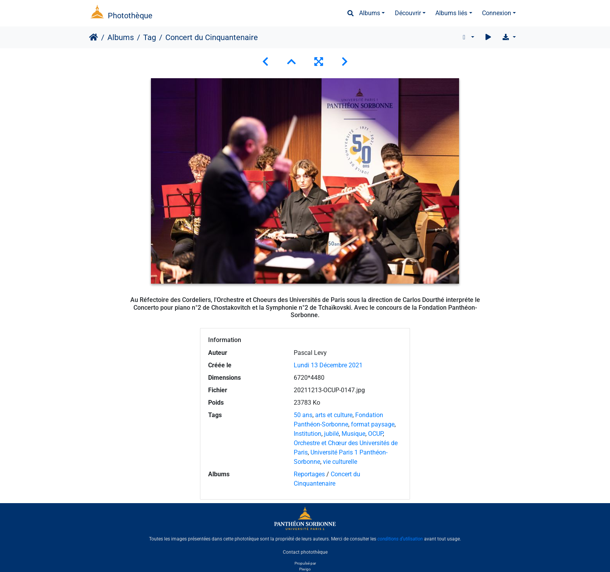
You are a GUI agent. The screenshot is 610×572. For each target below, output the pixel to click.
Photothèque (130, 15)
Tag (149, 37)
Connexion (496, 13)
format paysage (372, 424)
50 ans (303, 415)
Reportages (309, 474)
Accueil (93, 37)
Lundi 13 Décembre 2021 (328, 365)
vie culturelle (340, 461)
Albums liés (451, 13)
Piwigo (305, 569)
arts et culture (333, 415)
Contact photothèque (305, 552)
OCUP (375, 433)
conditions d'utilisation (400, 539)
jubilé (331, 433)
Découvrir (408, 13)
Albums (369, 13)
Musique (353, 433)
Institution (307, 433)
